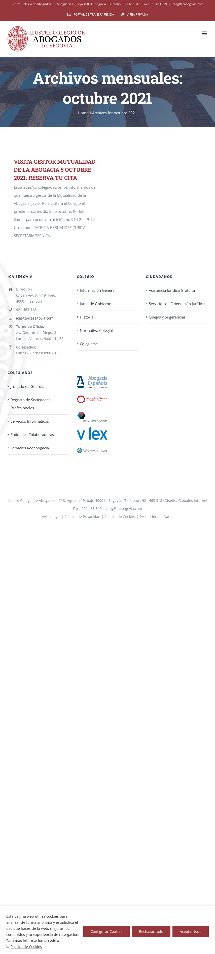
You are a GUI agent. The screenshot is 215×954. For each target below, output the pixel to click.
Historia (86, 317)
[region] (107, 930)
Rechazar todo (151, 931)
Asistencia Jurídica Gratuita (172, 290)
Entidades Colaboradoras (32, 434)
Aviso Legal (51, 516)
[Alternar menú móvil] (204, 33)
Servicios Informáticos (30, 421)
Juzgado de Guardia (27, 386)
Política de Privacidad (82, 516)
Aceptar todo (190, 931)
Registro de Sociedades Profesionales (30, 403)
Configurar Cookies (106, 931)
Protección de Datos (156, 516)
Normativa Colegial (96, 330)
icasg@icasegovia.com (187, 4)
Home (83, 112)
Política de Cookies (26, 946)
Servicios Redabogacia (30, 447)
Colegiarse (89, 343)
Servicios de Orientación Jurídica (177, 303)
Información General (98, 290)
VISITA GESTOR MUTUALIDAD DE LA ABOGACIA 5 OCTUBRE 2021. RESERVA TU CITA (54, 169)
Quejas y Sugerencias (167, 317)
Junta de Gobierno (95, 303)
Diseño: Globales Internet (186, 500)
